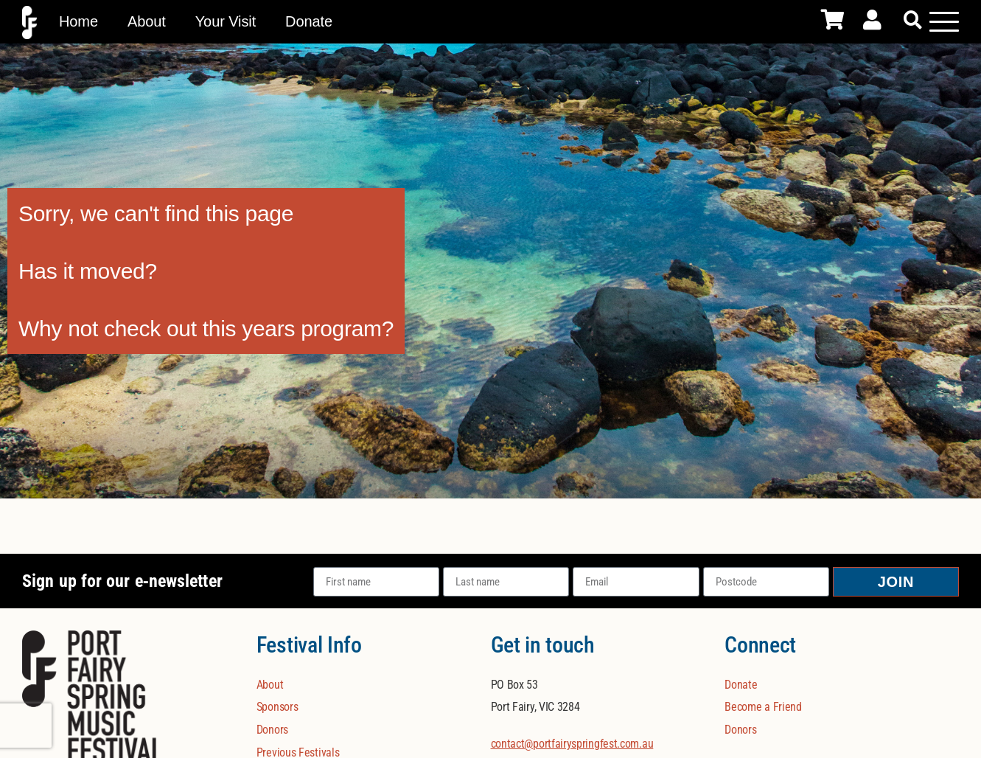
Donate (308, 21)
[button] (912, 20)
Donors (272, 730)
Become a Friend (763, 707)
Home (78, 21)
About (147, 21)
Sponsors (277, 707)
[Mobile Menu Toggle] (944, 21)
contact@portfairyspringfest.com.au (572, 744)
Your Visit (225, 21)
